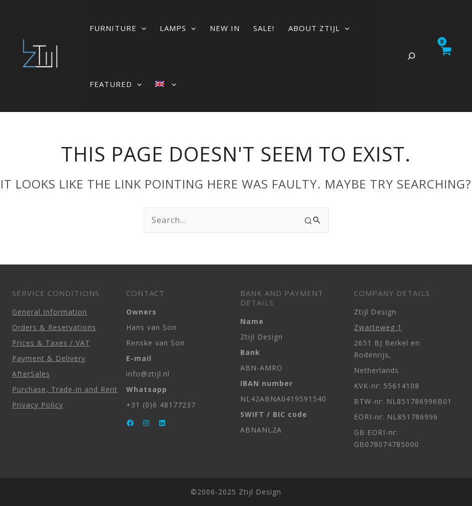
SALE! (242, 28)
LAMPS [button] (169, 28)
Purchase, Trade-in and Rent (65, 389)
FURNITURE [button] (115, 28)
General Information (49, 311)
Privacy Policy (37, 405)
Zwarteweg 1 (378, 327)
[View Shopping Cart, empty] (445, 56)
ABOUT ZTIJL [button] (290, 28)
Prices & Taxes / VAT (51, 343)
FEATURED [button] (113, 84)
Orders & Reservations (54, 327)
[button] (138, 28)
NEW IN (209, 28)
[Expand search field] (411, 56)
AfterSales (31, 373)
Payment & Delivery (49, 358)
